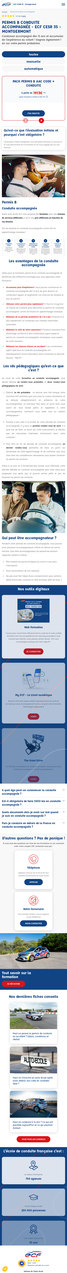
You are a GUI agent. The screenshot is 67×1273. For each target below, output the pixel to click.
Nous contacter (33, 923)
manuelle (34, 61)
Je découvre (13, 984)
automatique (33, 69)
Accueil (4, 12)
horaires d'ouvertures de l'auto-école (33, 875)
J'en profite (33, 113)
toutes (33, 54)
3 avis (23, 16)
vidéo (33, 720)
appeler (33, 882)
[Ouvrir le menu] (63, 4)
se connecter (33, 654)
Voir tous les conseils (33, 1139)
